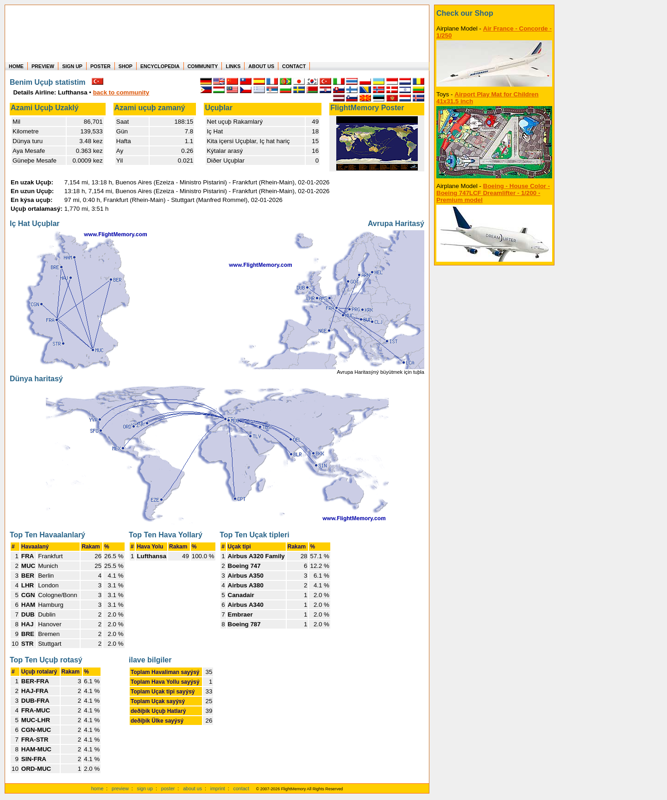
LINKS (233, 66)
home (97, 788)
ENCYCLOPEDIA (160, 66)
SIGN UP (72, 66)
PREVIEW (42, 66)
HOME (16, 66)
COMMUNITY (203, 66)
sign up (145, 788)
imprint (217, 788)
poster (168, 788)
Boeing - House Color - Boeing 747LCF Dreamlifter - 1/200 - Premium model (493, 193)
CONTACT (294, 66)
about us (192, 788)
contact (241, 788)
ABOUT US (261, 66)
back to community (121, 92)
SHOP (125, 66)
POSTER (100, 66)
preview (120, 788)
